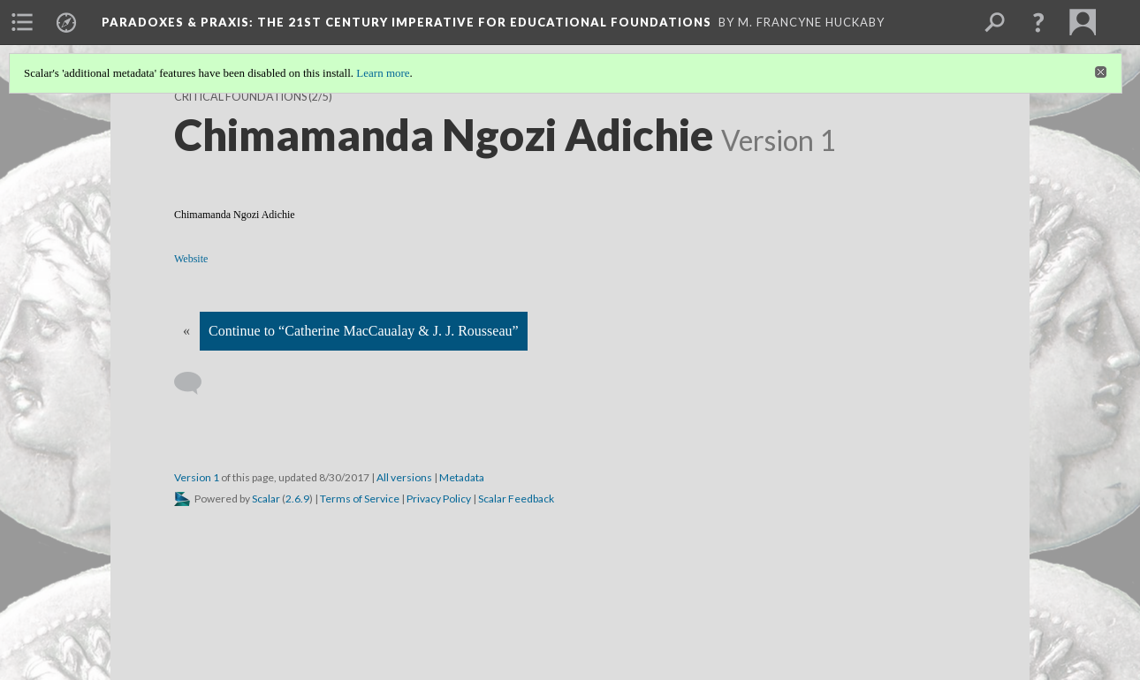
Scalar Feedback (516, 498)
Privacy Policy (439, 498)
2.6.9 (297, 498)
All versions (404, 477)
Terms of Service (359, 498)
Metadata (461, 477)
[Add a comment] (195, 383)
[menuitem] (22, 22)
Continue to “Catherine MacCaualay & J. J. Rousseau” (364, 330)
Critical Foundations (240, 96)
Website (191, 259)
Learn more (382, 72)
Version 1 (196, 477)
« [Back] (186, 330)
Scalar (266, 498)
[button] (1038, 22)
